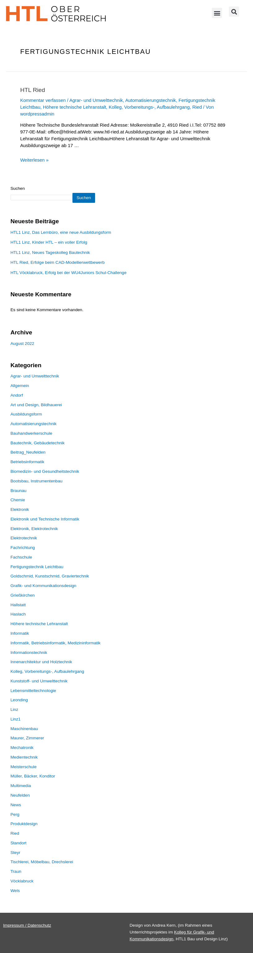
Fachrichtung (23, 547)
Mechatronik (22, 747)
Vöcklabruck (22, 881)
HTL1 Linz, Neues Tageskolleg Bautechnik (50, 252)
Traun (16, 871)
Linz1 (16, 719)
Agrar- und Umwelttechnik (96, 100)
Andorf (17, 395)
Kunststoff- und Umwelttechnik (39, 681)
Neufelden (20, 795)
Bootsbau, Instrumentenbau (37, 481)
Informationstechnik (29, 652)
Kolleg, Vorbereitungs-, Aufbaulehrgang (149, 107)
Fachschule (21, 557)
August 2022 (22, 343)
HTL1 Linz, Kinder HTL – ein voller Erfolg (49, 242)
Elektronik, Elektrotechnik (34, 528)
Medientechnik (24, 757)
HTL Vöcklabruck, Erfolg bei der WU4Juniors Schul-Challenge (69, 272)
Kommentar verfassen (43, 100)
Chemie (18, 500)
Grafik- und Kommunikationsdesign (43, 585)
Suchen (18, 188)
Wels (15, 890)
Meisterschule (24, 766)
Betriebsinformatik (27, 461)
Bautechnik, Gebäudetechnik (38, 443)
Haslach (18, 614)
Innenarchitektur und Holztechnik (41, 661)
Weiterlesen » (34, 160)
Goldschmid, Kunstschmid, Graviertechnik (50, 576)
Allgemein (20, 385)
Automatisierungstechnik (150, 100)
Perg (15, 814)
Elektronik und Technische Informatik (45, 519)
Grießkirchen (23, 595)
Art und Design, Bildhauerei (36, 405)
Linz (14, 709)
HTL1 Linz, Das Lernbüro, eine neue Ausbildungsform (61, 232)
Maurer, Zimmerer (27, 738)
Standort (19, 843)
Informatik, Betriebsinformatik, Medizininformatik (56, 643)
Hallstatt (18, 605)
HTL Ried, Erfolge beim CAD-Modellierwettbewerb (58, 262)
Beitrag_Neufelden (28, 452)
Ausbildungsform (26, 414)
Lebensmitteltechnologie (33, 690)
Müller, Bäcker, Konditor (33, 776)
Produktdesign (24, 823)
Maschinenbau (24, 728)
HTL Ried (32, 90)
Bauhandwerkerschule (31, 433)
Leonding (19, 700)
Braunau (19, 490)
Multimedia (21, 785)
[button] (217, 13)
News (16, 805)
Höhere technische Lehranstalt (74, 107)
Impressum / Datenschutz (27, 925)
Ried (197, 107)
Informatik (20, 633)
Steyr (15, 852)
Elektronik (20, 509)
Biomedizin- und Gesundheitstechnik (45, 471)
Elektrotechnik (24, 538)
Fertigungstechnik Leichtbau (37, 566)
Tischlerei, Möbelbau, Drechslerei (42, 861)
